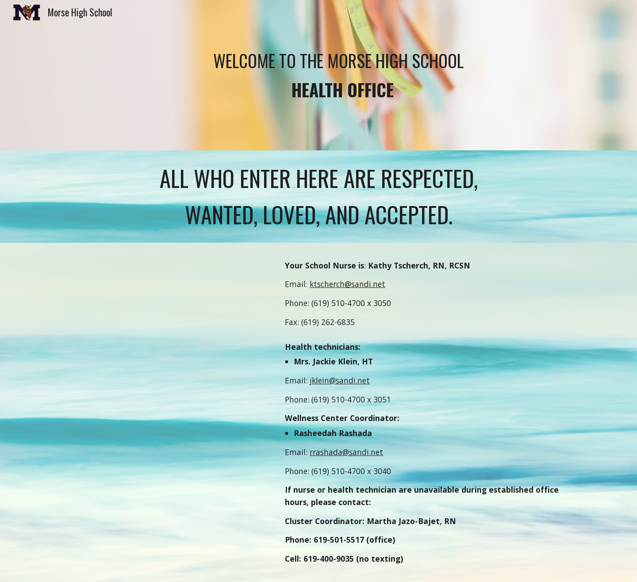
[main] (340, 75)
